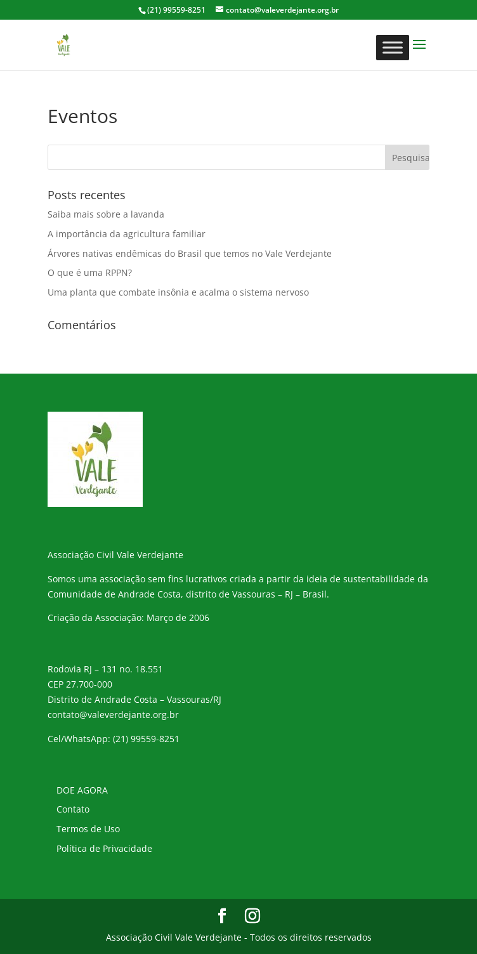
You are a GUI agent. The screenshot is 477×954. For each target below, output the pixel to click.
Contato (72, 809)
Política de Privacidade (104, 848)
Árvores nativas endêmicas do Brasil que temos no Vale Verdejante (190, 253)
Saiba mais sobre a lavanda (106, 214)
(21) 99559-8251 (146, 739)
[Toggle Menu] (392, 47)
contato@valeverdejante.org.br (113, 715)
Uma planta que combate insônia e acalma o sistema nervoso (178, 292)
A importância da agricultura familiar (127, 234)
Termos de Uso (88, 829)
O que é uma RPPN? (90, 272)
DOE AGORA (82, 790)
